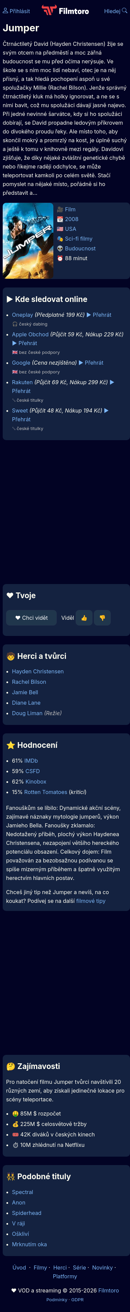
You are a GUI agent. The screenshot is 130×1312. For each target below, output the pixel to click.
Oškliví (20, 1233)
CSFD (32, 771)
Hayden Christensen (38, 671)
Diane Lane (26, 702)
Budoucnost (80, 248)
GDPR (77, 1299)
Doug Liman (27, 713)
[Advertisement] (63, 512)
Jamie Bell (25, 692)
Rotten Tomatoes (45, 792)
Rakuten (22, 382)
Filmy (40, 1267)
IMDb (31, 760)
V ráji (18, 1223)
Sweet (20, 410)
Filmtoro (108, 1290)
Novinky (102, 1267)
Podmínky (56, 1299)
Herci (60, 1267)
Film (70, 209)
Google (21, 362)
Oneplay (22, 314)
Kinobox (35, 781)
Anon (19, 1202)
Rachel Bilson (29, 681)
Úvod (19, 1267)
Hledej (115, 11)
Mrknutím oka (29, 1244)
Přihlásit (16, 11)
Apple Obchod (30, 334)
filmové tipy (91, 900)
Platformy (65, 1276)
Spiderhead (27, 1213)
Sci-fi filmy (79, 238)
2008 (72, 219)
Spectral (22, 1192)
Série (79, 1267)
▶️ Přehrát (98, 314)
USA (70, 228)
